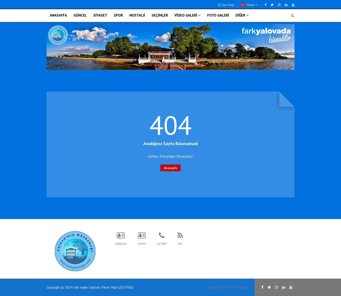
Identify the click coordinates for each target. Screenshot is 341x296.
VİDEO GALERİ (187, 15)
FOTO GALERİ (218, 15)
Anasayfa (170, 168)
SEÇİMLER (160, 15)
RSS (229, 287)
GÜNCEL (80, 15)
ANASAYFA (58, 15)
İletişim (242, 287)
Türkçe (249, 5)
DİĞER (242, 15)
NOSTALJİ (137, 15)
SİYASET (100, 15)
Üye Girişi (226, 5)
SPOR (118, 15)
